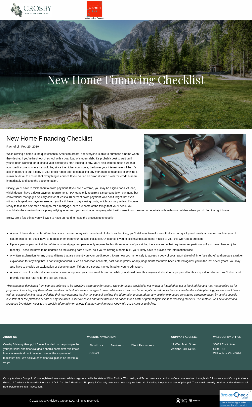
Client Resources (141, 345)
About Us (95, 345)
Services (116, 345)
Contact (94, 353)
